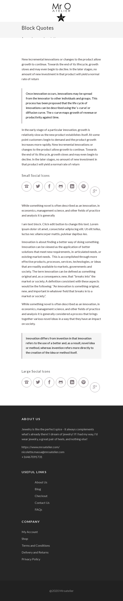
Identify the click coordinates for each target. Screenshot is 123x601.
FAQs (38, 509)
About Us (41, 482)
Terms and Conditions (36, 545)
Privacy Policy (31, 559)
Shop (25, 538)
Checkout (41, 496)
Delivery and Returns (35, 552)
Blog (38, 489)
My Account (30, 532)
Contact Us (42, 502)
